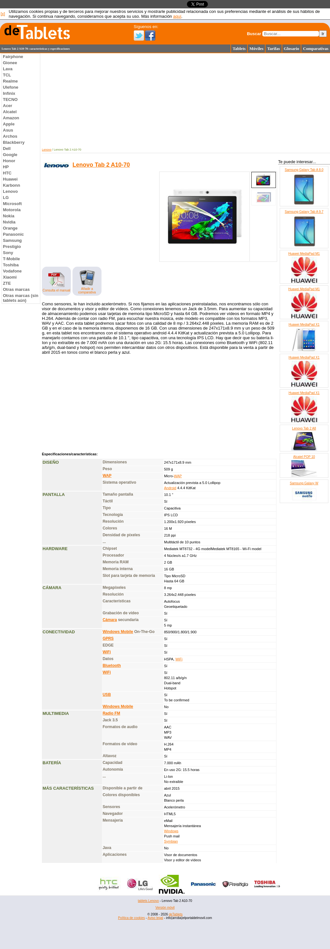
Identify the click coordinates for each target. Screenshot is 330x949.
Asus (8, 130)
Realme (10, 81)
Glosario (291, 48)
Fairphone (13, 56)
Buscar (254, 33)
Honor (9, 160)
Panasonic (13, 234)
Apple (9, 124)
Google (10, 154)
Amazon (11, 117)
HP (6, 166)
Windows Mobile (117, 631)
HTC (7, 173)
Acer (7, 105)
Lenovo (10, 191)
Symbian (171, 841)
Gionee (10, 62)
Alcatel (10, 111)
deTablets (176, 914)
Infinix (9, 93)
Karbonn (11, 185)
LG (6, 197)
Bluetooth (111, 665)
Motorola (12, 209)
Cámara (109, 620)
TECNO (10, 99)
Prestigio (12, 246)
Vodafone (12, 271)
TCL (7, 75)
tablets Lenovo (148, 901)
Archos (10, 136)
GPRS (107, 638)
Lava (8, 68)
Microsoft (12, 203)
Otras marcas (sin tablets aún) (20, 298)
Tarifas (273, 48)
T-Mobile (11, 258)
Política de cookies (131, 918)
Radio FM (111, 713)
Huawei (10, 179)
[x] (3, 13)
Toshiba (11, 264)
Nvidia (9, 222)
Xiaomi (10, 277)
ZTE (7, 283)
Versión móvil (164, 907)
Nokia (8, 215)
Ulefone (10, 87)
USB (106, 694)
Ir (323, 33)
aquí (177, 16)
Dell (7, 148)
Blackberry (13, 142)
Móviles (256, 48)
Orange (10, 228)
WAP (107, 475)
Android (170, 488)
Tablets (239, 48)
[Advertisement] (165, 934)
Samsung (12, 240)
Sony (8, 252)
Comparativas (315, 48)
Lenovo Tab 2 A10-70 (101, 165)
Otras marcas (16, 289)
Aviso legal (155, 918)
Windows (171, 831)
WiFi (106, 652)
